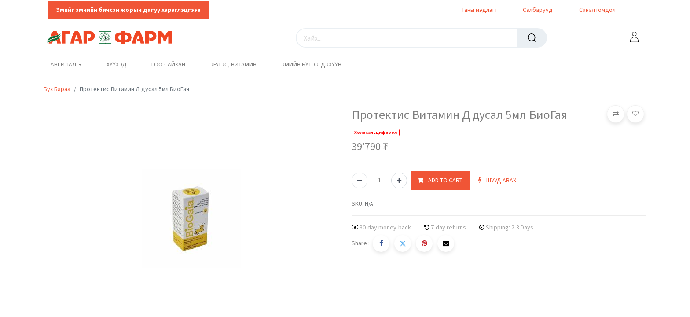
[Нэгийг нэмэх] (399, 180)
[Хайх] (532, 38)
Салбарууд (538, 10)
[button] (440, 180)
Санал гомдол (597, 10)
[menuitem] (117, 65)
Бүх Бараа (57, 89)
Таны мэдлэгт (480, 10)
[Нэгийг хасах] (359, 180)
